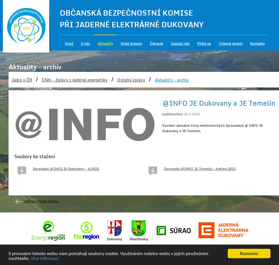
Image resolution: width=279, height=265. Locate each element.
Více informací (45, 259)
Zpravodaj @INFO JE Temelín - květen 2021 (200, 168)
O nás (85, 43)
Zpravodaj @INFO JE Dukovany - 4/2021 (66, 168)
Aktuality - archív (172, 80)
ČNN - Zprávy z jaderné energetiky (75, 80)
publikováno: (173, 114)
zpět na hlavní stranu (41, 201)
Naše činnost (131, 43)
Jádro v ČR (21, 80)
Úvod (69, 43)
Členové (156, 43)
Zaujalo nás (180, 43)
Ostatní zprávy (131, 80)
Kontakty (257, 43)
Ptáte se (204, 43)
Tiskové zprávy (230, 43)
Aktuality (105, 43)
